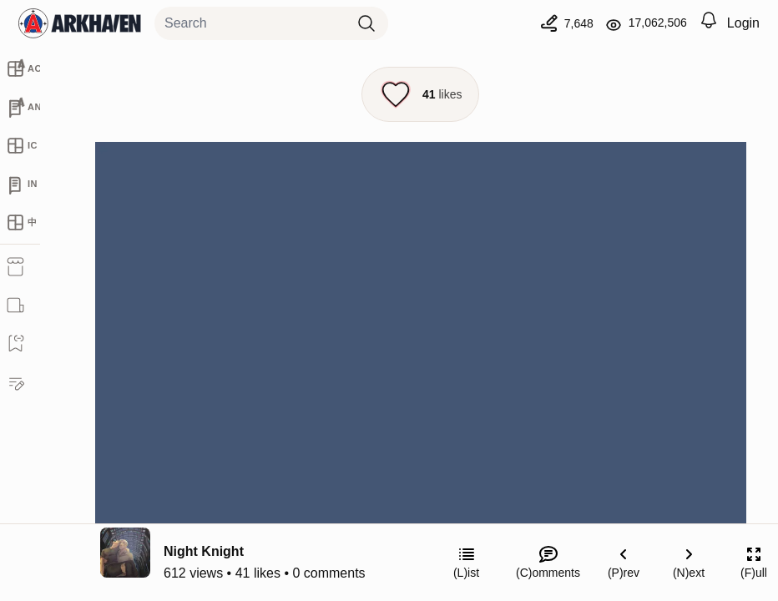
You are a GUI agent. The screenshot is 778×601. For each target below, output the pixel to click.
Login (743, 23)
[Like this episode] (420, 94)
